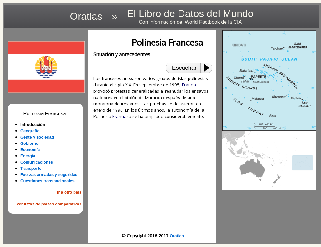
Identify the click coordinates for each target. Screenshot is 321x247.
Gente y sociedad (37, 137)
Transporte (30, 168)
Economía (30, 149)
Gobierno (29, 143)
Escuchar (184, 67)
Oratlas (177, 236)
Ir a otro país (69, 192)
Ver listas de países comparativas (49, 204)
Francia (189, 85)
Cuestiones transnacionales (47, 181)
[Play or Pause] (208, 68)
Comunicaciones (36, 162)
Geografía (29, 131)
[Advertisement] (152, 176)
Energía (27, 156)
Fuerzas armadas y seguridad (49, 174)
